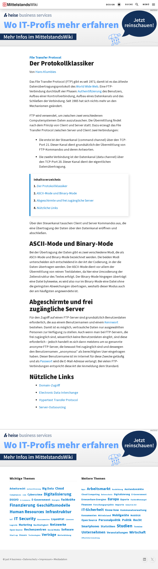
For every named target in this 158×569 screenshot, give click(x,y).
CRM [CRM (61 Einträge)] (24, 495)
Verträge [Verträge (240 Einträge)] (49, 534)
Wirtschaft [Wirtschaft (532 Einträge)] (137, 532)
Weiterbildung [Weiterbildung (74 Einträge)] (64, 535)
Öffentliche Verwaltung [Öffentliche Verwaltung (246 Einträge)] (90, 538)
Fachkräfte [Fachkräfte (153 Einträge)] (68, 500)
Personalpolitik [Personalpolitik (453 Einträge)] (109, 520)
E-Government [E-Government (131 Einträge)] (41, 500)
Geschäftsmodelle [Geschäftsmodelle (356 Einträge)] (53, 505)
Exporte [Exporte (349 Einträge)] (124, 499)
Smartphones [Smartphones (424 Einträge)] (90, 526)
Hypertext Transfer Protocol (58, 400)
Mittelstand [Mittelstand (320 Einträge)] (104, 515)
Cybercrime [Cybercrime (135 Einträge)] (35, 495)
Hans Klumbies (45, 71)
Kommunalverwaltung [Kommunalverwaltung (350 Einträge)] (133, 510)
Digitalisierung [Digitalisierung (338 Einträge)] (57, 494)
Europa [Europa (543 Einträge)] (113, 499)
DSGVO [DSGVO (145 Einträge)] (14, 500)
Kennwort (111, 322)
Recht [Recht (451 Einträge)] (137, 520)
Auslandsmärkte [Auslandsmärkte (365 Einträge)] (134, 489)
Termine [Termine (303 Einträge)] (138, 526)
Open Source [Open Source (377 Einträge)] (89, 520)
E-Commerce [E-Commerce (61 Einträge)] (25, 500)
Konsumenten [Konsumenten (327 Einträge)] (89, 515)
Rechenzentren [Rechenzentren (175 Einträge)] (35, 529)
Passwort (46, 361)
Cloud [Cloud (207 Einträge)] (59, 488)
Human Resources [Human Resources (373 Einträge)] (27, 512)
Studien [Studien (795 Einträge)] (124, 526)
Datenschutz (30, 559)
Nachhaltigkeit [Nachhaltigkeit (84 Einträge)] (40, 525)
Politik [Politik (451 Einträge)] (127, 520)
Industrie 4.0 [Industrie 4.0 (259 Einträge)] (130, 505)
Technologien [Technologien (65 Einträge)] (34, 535)
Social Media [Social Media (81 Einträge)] (54, 529)
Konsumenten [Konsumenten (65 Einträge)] (43, 519)
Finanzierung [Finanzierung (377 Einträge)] (22, 505)
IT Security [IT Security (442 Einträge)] (25, 518)
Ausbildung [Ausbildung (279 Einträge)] (117, 489)
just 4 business (13, 559)
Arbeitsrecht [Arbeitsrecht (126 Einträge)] (17, 489)
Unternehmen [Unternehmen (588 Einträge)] (93, 532)
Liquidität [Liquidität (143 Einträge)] (57, 519)
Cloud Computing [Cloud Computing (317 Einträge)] (90, 494)
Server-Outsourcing (52, 407)
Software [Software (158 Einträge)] (67, 529)
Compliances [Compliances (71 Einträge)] (15, 495)
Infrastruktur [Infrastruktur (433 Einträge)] (58, 512)
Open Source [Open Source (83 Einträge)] (16, 529)
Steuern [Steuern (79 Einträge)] (23, 535)
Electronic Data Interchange (58, 392)
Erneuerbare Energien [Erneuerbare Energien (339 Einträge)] (93, 499)
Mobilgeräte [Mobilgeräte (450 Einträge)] (120, 515)
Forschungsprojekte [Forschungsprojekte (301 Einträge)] (103, 504)
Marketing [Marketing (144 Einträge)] (25, 525)
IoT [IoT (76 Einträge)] (11, 519)
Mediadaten (60, 559)
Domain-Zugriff (49, 385)
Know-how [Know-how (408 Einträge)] (112, 510)
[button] (132, 4)
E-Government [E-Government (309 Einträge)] (139, 494)
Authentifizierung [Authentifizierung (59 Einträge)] (34, 489)
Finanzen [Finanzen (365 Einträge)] (86, 504)
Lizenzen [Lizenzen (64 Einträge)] (70, 519)
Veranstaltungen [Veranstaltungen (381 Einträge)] (117, 533)
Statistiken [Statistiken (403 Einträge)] (108, 526)
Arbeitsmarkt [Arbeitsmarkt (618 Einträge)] (99, 489)
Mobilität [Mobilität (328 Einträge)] (135, 515)
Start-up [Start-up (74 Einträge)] (14, 535)
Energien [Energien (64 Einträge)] (56, 500)
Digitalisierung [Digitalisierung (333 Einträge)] (122, 494)
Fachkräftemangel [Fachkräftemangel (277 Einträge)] (139, 499)
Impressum (45, 559)
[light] (113, 4)
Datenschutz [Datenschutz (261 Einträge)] (106, 494)
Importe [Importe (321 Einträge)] (119, 504)
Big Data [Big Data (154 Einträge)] (48, 488)
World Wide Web (87, 86)
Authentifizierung (90, 91)
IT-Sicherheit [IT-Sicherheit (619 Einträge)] (92, 510)
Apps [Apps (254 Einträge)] (83, 489)
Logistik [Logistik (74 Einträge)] (13, 525)
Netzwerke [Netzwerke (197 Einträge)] (58, 524)
